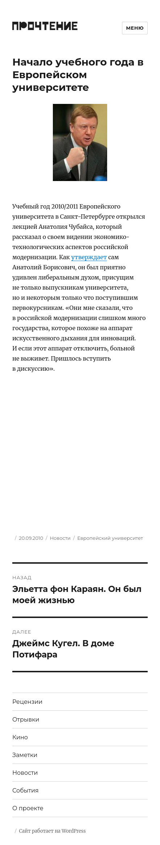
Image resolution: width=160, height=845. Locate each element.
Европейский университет (110, 538)
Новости (60, 538)
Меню (135, 28)
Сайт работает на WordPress (52, 831)
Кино (20, 737)
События (25, 790)
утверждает (89, 257)
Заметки (24, 755)
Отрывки (25, 719)
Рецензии (27, 701)
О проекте (27, 808)
